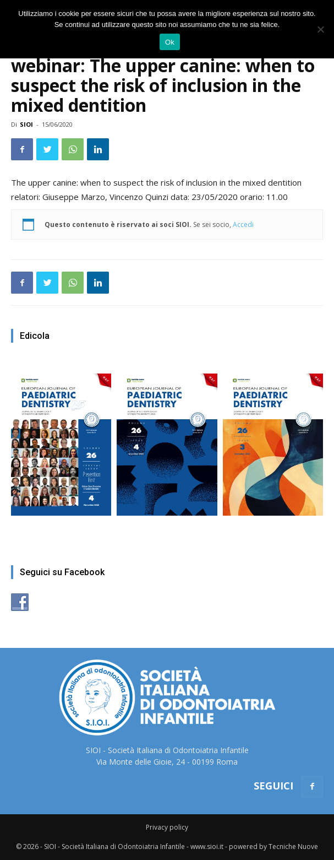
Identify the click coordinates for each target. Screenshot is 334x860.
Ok (169, 42)
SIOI (26, 124)
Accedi (243, 224)
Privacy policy (167, 827)
